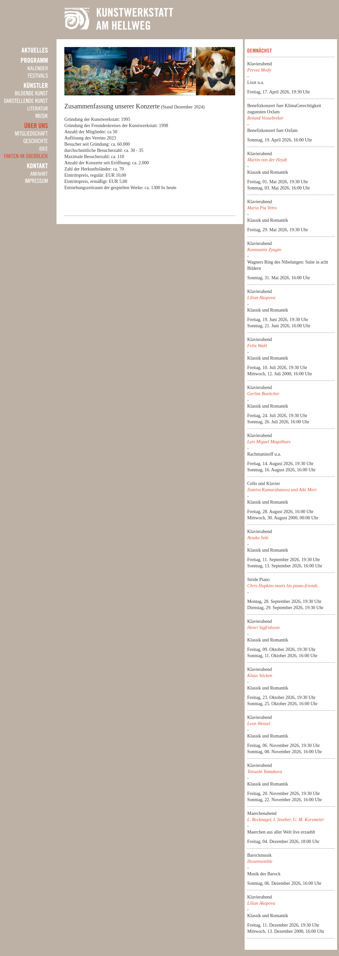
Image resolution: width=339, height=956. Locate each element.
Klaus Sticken (259, 675)
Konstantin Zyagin (264, 249)
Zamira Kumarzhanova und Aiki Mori (281, 489)
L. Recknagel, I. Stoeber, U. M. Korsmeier (285, 819)
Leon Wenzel (258, 723)
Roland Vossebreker (265, 118)
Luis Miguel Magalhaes (269, 441)
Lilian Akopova (261, 297)
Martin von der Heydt (267, 159)
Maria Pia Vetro (262, 207)
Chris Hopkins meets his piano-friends (282, 585)
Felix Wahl (257, 345)
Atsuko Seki (257, 537)
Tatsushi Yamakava (264, 771)
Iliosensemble (259, 861)
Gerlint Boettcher (263, 393)
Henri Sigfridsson (263, 627)
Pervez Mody (259, 70)
